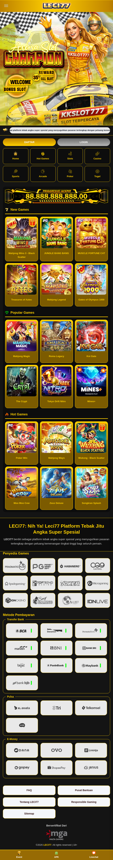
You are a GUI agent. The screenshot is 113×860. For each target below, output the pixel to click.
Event (19, 854)
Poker (70, 174)
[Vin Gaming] (56, 834)
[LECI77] (56, 6)
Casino (97, 156)
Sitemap (29, 813)
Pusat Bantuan (84, 790)
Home (15, 156)
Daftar (29, 142)
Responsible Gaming (83, 802)
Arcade (43, 174)
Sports (15, 174)
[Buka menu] (6, 6)
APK (56, 854)
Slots (70, 156)
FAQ (29, 790)
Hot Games (43, 156)
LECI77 (8, 539)
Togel (97, 174)
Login (84, 142)
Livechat (93, 854)
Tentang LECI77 (29, 802)
